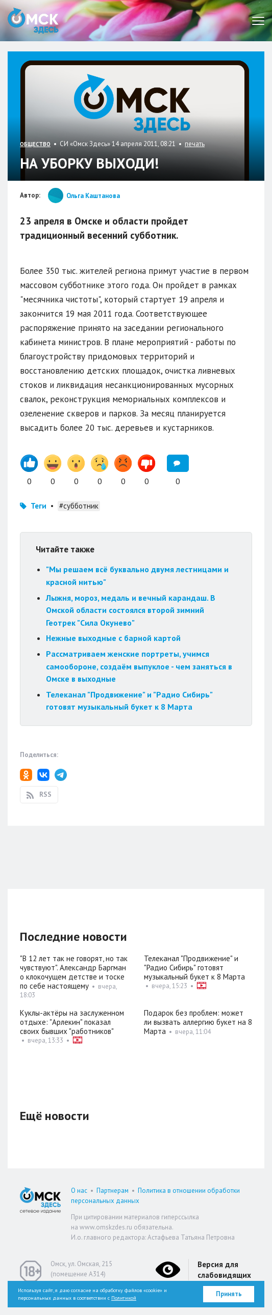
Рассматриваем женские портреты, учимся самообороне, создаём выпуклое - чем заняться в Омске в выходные (139, 666)
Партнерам (112, 1190)
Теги (38, 506)
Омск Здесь (33, 21)
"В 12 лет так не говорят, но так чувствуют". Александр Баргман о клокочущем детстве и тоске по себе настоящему (74, 972)
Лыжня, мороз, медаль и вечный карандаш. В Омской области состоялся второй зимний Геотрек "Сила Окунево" (130, 610)
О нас (79, 1190)
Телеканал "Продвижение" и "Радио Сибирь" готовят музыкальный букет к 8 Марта (194, 968)
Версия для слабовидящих (224, 1270)
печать (195, 143)
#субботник (78, 506)
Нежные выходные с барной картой (113, 638)
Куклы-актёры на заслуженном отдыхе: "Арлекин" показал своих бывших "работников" (72, 1022)
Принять (229, 1294)
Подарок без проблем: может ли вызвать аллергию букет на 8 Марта (198, 1022)
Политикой (123, 1298)
